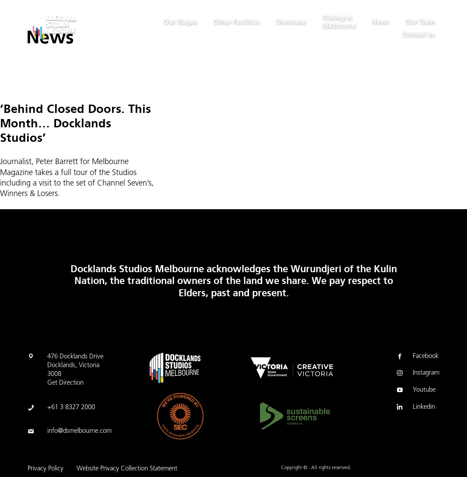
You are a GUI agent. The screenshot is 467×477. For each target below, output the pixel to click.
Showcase (290, 22)
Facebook (417, 357)
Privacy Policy (45, 469)
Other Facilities (236, 22)
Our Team (419, 22)
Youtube (415, 390)
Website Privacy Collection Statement (127, 469)
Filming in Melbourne (338, 22)
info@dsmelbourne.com (79, 431)
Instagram (417, 373)
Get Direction (65, 383)
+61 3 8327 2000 (71, 407)
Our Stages (180, 22)
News (380, 22)
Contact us (418, 35)
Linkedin (415, 407)
